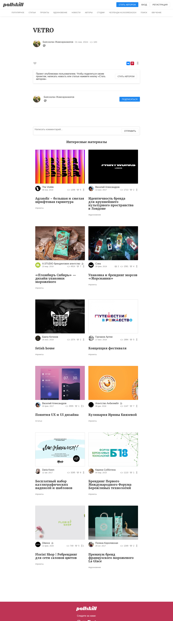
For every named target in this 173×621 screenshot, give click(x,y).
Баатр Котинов (50, 337)
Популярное (18, 12)
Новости (76, 12)
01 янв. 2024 (81, 42)
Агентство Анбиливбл (107, 403)
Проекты (44, 12)
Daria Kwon (48, 470)
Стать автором (127, 5)
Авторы (89, 12)
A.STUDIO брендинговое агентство (61, 263)
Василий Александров (107, 187)
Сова (98, 263)
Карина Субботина (105, 470)
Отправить (130, 131)
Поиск (144, 12)
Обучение (156, 12)
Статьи (32, 12)
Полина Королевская (106, 543)
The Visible (48, 187)
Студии (101, 12)
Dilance (46, 543)
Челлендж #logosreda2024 (122, 12)
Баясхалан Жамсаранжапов (58, 42)
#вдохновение (94, 215)
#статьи (38, 421)
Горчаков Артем (104, 337)
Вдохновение (60, 12)
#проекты (39, 208)
